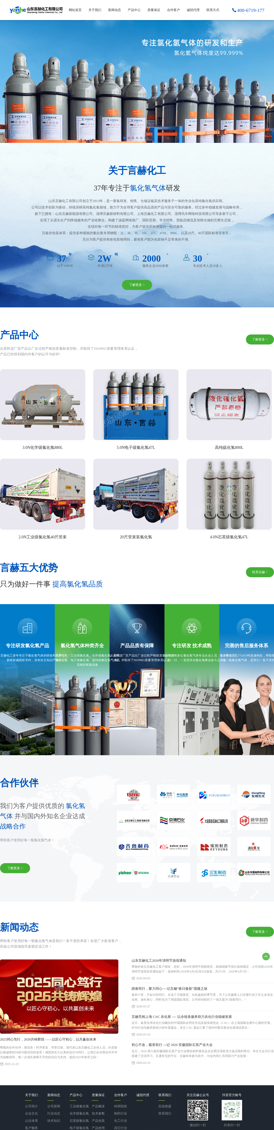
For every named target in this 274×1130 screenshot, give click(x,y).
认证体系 (31, 1120)
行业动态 (53, 1113)
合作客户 (173, 10)
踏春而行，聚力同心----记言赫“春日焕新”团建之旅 (169, 989)
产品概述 (98, 1106)
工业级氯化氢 (79, 1106)
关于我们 (94, 10)
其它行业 (120, 1127)
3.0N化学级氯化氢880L (42, 447)
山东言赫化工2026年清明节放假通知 (159, 961)
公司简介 (31, 1106)
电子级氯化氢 (79, 1127)
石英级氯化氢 (79, 1120)
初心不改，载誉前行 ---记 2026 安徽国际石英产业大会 (172, 1045)
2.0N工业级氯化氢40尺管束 (43, 537)
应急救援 (164, 1106)
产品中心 (134, 10)
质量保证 (153, 10)
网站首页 (75, 10)
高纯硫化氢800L (229, 447)
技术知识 (53, 1120)
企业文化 (31, 1113)
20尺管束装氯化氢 (136, 537)
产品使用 (98, 1127)
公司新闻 (53, 1106)
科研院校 (120, 1106)
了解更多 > (137, 285)
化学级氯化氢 (79, 1113)
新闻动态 (114, 10)
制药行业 (120, 1113)
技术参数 (98, 1113)
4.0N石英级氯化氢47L (229, 537)
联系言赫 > (260, 572)
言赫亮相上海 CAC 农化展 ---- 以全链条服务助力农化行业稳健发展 (182, 1017)
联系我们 (164, 1113)
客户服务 (31, 1127)
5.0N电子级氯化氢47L (136, 447)
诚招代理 (193, 10)
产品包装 (98, 1120)
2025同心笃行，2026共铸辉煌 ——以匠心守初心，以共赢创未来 (48, 1040)
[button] (124, 137)
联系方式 (212, 10)
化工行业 (120, 1120)
